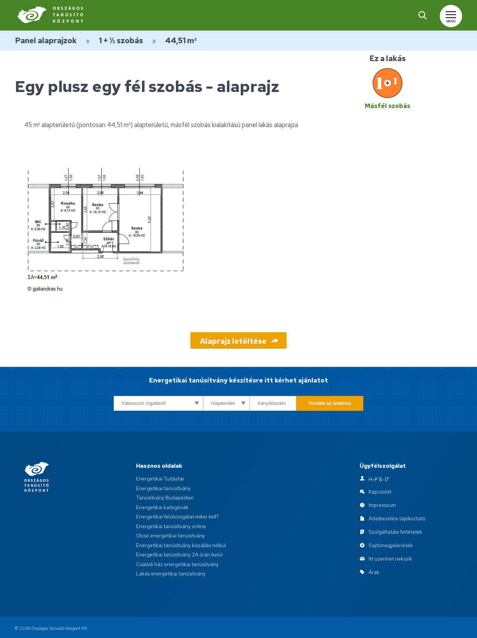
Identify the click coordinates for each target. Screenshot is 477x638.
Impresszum (382, 505)
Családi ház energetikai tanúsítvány (177, 564)
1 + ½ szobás (121, 40)
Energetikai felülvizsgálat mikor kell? (177, 516)
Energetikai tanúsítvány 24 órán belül (179, 554)
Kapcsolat (380, 491)
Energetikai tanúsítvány (163, 488)
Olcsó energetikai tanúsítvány (170, 535)
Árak (374, 572)
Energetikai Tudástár (160, 478)
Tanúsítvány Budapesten (165, 497)
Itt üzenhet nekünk (390, 558)
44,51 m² (181, 40)
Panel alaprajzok (46, 40)
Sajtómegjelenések (391, 545)
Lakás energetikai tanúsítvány (171, 573)
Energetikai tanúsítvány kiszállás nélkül (181, 545)
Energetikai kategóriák (162, 507)
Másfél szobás (387, 106)
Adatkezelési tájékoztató (397, 518)
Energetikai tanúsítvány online (171, 526)
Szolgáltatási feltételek (395, 532)
